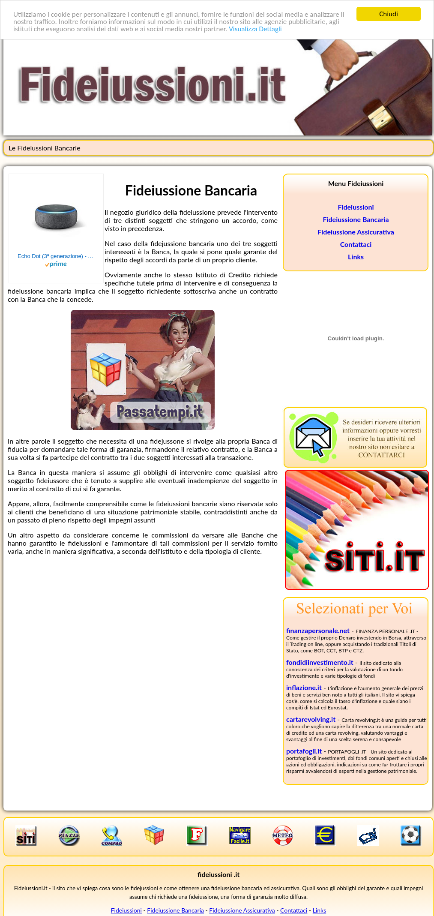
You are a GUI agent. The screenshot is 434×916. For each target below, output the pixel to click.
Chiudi (388, 13)
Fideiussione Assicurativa (355, 232)
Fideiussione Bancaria (356, 219)
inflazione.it (304, 687)
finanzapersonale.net (318, 630)
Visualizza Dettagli (255, 28)
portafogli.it (304, 751)
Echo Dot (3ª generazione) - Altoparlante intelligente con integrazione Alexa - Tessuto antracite (56, 256)
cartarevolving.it (310, 719)
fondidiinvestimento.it (319, 662)
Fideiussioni (356, 207)
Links (356, 256)
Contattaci (356, 244)
